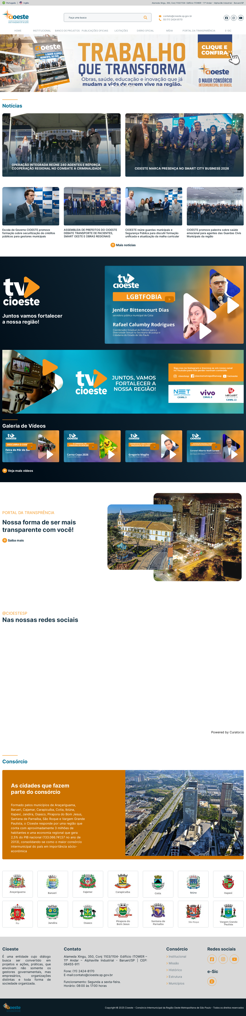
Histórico (174, 970)
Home (17, 30)
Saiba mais (13, 540)
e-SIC (228, 30)
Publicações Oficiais (95, 30)
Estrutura (174, 977)
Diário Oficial (145, 30)
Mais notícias (123, 245)
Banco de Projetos (67, 30)
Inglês (26, 3)
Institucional (42, 30)
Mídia (169, 30)
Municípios (175, 983)
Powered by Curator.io (227, 732)
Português (11, 3)
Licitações (121, 30)
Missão (172, 963)
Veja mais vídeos (17, 470)
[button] (12, 63)
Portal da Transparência (199, 30)
